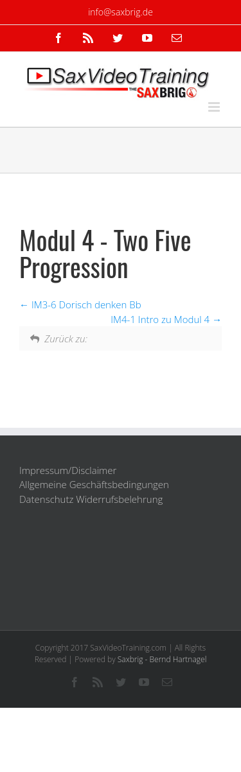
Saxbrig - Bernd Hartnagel (162, 659)
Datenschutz (46, 499)
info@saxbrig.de (120, 12)
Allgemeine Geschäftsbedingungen (94, 484)
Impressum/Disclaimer (67, 470)
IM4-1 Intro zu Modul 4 (166, 319)
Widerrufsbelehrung (119, 499)
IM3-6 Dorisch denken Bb (80, 304)
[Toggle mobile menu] (215, 107)
